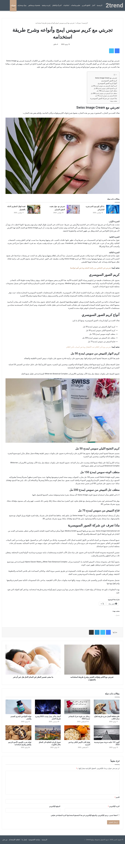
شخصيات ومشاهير (34, 5)
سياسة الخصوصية (34, 840)
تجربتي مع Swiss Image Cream (106, 78)
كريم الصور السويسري (109, 81)
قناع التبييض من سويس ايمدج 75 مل (106, 96)
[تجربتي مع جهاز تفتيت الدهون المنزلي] (73, 209)
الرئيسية (99, 5)
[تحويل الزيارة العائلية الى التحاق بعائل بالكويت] (48, 732)
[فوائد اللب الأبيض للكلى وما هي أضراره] (77, 732)
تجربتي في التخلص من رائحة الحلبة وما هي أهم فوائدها (90, 268)
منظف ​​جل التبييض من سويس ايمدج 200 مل (104, 93)
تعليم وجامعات (75, 5)
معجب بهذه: (113, 101)
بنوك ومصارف (21, 5)
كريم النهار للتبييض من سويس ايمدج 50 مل (104, 86)
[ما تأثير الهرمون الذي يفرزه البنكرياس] (112, 209)
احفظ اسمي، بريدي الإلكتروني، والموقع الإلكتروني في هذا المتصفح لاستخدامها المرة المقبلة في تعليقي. (84, 815)
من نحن (4, 840)
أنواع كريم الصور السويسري (107, 83)
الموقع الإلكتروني (54, 806)
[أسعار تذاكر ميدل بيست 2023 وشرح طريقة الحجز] (48, 707)
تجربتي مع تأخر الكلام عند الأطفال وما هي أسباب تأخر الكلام (88, 347)
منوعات (13, 5)
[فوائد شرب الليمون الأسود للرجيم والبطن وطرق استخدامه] (18, 732)
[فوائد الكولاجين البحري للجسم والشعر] (18, 707)
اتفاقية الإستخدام (14, 840)
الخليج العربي (86, 5)
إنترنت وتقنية (46, 5)
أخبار (93, 5)
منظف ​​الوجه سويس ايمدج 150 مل (107, 91)
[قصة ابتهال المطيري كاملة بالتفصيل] (33, 209)
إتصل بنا (24, 840)
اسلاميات (66, 5)
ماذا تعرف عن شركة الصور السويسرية (103, 98)
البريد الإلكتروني (113, 806)
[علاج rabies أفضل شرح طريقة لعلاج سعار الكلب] (107, 707)
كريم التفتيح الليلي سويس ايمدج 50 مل (105, 88)
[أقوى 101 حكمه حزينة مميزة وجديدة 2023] (107, 732)
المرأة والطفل (57, 5)
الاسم (117, 797)
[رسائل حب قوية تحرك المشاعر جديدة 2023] (77, 707)
